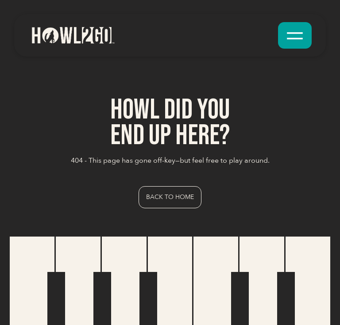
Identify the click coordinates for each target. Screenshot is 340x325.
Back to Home (170, 197)
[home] (72, 35)
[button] (295, 35)
